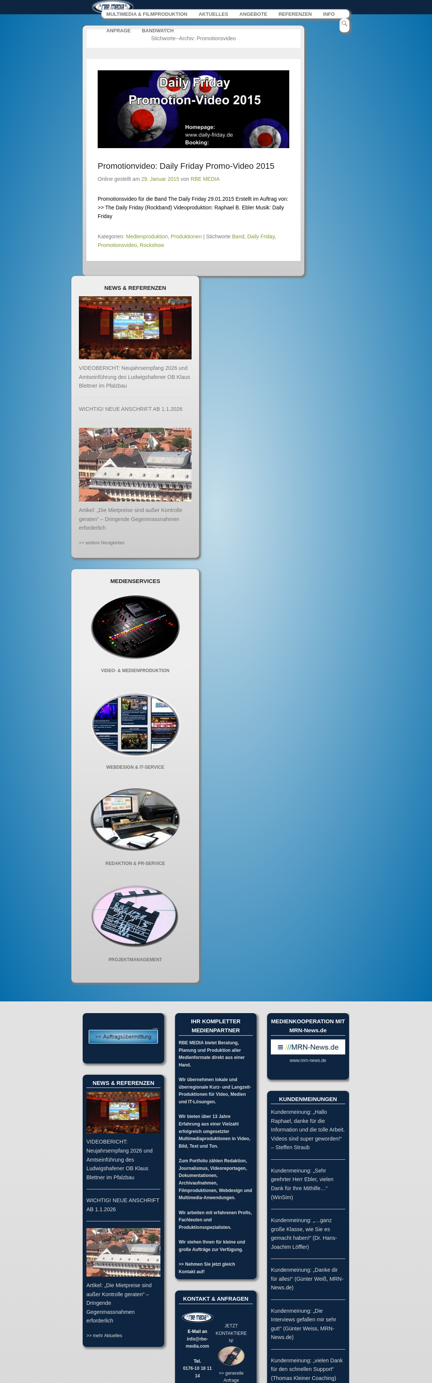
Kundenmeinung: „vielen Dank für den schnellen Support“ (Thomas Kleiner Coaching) (307, 1369)
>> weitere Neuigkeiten (102, 542)
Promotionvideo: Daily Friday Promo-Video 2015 (186, 166)
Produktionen (186, 236)
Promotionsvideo (117, 245)
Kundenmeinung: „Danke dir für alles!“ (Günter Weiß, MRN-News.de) (307, 1279)
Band (238, 236)
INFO (329, 14)
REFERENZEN (295, 14)
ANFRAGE (118, 31)
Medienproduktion (147, 236)
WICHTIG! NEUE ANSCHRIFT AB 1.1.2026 (131, 409)
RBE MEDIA (205, 179)
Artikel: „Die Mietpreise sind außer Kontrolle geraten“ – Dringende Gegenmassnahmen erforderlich (130, 519)
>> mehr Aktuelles (104, 1336)
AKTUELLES (213, 14)
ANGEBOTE (253, 14)
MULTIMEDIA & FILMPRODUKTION (146, 14)
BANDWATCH (158, 31)
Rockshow (152, 245)
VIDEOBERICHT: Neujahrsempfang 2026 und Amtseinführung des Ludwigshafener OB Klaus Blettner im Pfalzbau (134, 377)
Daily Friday (261, 236)
